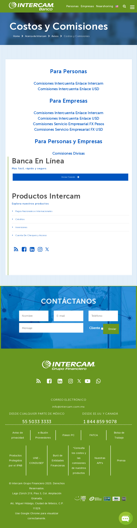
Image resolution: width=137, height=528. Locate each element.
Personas (72, 6)
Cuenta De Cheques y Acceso (31, 235)
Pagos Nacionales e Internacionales (33, 211)
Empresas (87, 6)
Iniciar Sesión (71, 177)
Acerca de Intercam (35, 36)
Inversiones (21, 227)
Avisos (55, 36)
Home (16, 36)
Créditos (19, 219)
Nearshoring (104, 6)
